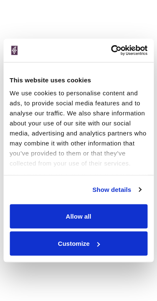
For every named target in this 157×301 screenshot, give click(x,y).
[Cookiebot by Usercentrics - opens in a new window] (111, 50)
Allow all (78, 215)
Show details (112, 189)
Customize (79, 243)
